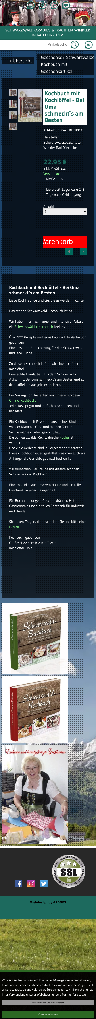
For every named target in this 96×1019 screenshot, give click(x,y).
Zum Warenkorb (88, 42)
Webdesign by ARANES (48, 902)
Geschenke (51, 57)
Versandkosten (54, 173)
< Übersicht (20, 60)
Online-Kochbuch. (22, 400)
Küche (65, 437)
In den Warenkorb (45, 242)
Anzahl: (48, 206)
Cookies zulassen (48, 1014)
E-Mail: (14, 526)
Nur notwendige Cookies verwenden (48, 1002)
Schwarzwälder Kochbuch (34, 326)
